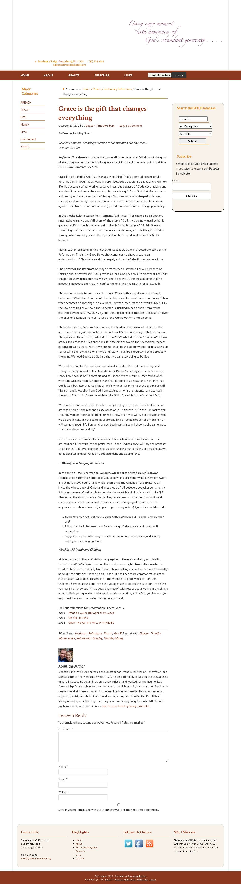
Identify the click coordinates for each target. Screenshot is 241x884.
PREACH (25, 102)
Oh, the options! (78, 617)
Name (63, 766)
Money (24, 124)
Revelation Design (137, 875)
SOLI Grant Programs (86, 847)
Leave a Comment (130, 125)
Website (63, 791)
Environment (28, 139)
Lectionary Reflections (88, 633)
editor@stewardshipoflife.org (70, 65)
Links (78, 854)
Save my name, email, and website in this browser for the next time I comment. (108, 809)
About (79, 843)
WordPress (142, 879)
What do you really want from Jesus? (91, 612)
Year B (117, 633)
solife (108, 879)
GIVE (23, 117)
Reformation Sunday (89, 638)
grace (71, 638)
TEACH (24, 109)
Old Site (80, 858)
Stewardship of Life (69, 29)
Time (23, 131)
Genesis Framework (125, 879)
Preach (108, 633)
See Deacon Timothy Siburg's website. (125, 705)
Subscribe (81, 850)
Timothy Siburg (113, 638)
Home (79, 839)
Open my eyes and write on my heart (91, 622)
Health (24, 146)
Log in (153, 879)
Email (62, 779)
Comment (65, 729)
